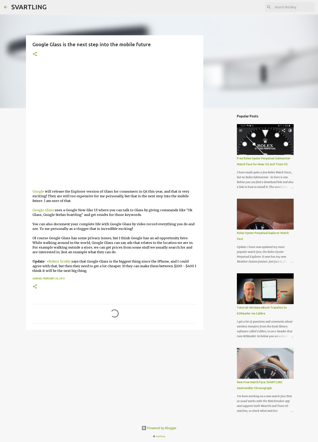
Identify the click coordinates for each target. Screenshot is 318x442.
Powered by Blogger (159, 428)
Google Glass (43, 210)
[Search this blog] (293, 7)
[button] (34, 54)
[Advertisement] (114, 93)
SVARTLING (29, 7)
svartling (160, 436)
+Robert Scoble (58, 261)
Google (38, 191)
